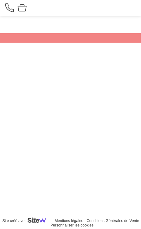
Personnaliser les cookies (71, 225)
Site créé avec (26, 221)
